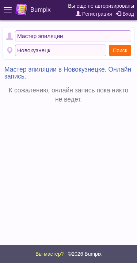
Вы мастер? (49, 254)
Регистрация (94, 14)
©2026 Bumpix (85, 254)
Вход (125, 14)
